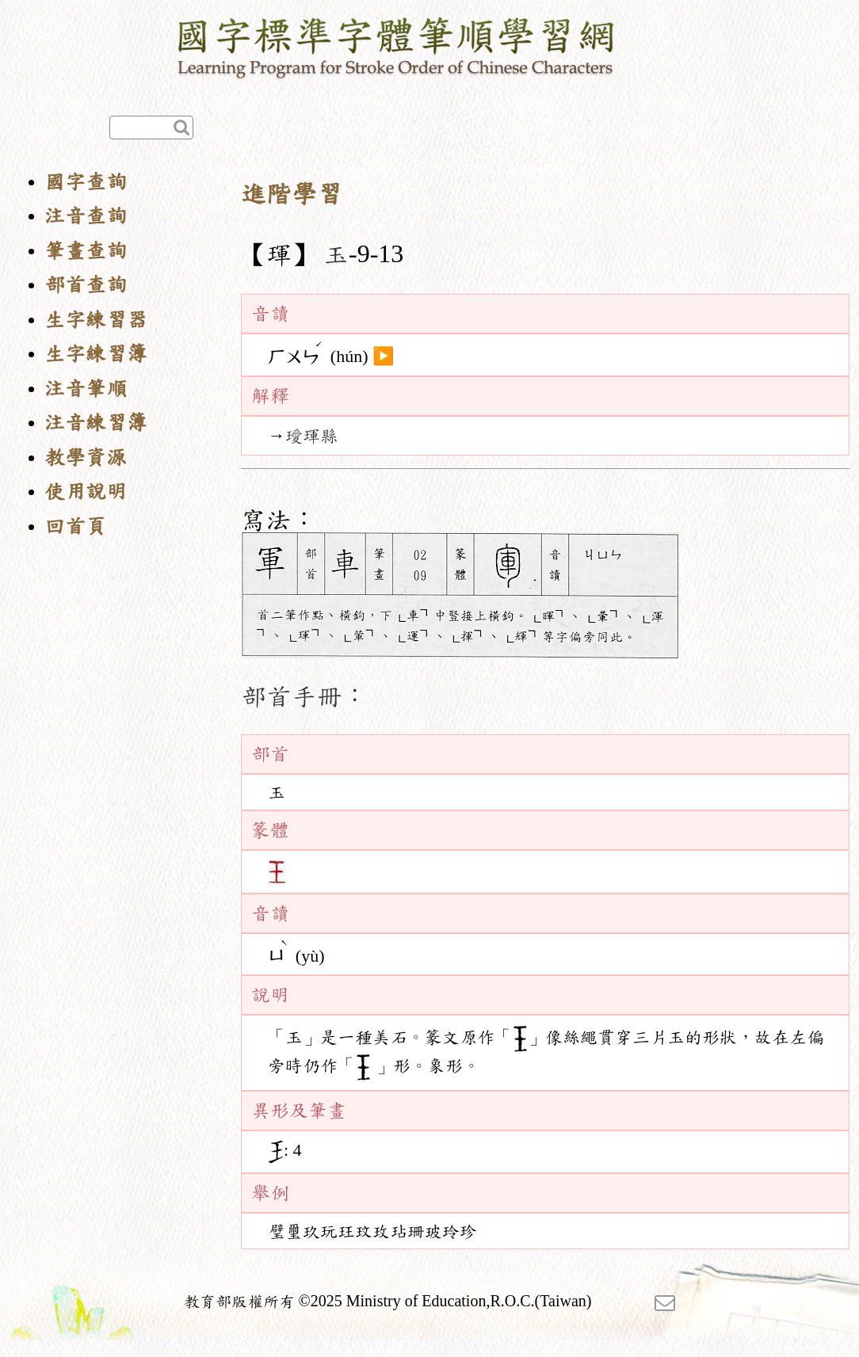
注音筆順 (85, 388)
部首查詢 (85, 285)
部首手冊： (304, 696)
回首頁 (75, 526)
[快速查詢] (151, 127)
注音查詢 (85, 216)
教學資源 (85, 457)
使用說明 (85, 491)
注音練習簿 (95, 423)
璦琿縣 (311, 435)
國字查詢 (85, 182)
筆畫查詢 (85, 251)
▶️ (383, 356)
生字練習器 (95, 320)
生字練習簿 (95, 354)
